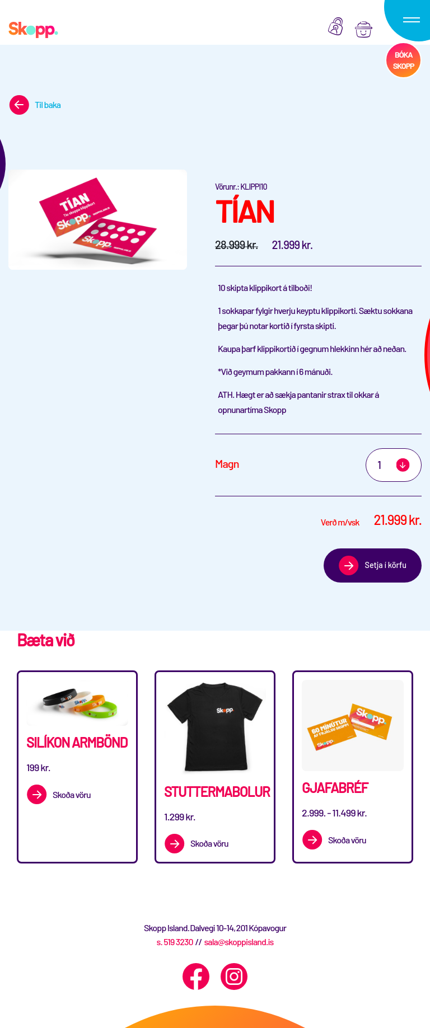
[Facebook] (196, 976)
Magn (227, 463)
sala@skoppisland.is (238, 941)
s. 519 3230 (174, 941)
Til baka (47, 104)
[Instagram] (234, 976)
